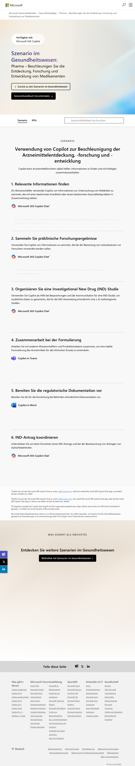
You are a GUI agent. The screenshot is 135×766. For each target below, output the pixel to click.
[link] (4, 554)
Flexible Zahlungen (37, 727)
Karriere (108, 686)
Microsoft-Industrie (74, 712)
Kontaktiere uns (88, 749)
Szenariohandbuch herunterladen (32, 95)
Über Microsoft (110, 689)
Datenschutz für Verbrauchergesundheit (87, 752)
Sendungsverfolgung (38, 704)
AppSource (90, 712)
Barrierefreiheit (110, 716)
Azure (88, 686)
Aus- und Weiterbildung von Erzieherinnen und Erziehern (58, 723)
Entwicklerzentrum (93, 689)
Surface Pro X (17, 701)
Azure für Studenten (56, 738)
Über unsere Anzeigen (110, 756)
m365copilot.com (65, 491)
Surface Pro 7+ (17, 712)
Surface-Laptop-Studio (20, 697)
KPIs (34, 120)
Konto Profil (34, 686)
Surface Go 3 (16, 704)
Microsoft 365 (72, 697)
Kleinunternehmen (74, 716)
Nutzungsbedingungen (58, 752)
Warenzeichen (113, 752)
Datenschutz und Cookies (108, 749)
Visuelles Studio (92, 716)
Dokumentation (92, 693)
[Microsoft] (14, 5)
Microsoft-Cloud (73, 686)
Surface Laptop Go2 (19, 689)
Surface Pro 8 (17, 693)
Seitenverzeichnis (55, 749)
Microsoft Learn (92, 697)
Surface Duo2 (17, 708)
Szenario (22, 120)
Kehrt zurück (35, 701)
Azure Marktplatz (92, 708)
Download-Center (37, 689)
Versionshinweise (72, 749)
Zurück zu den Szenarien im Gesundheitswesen (43, 86)
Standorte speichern (38, 708)
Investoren (109, 708)
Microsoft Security (74, 689)
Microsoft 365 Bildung (57, 708)
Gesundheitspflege (47, 13)
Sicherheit (108, 719)
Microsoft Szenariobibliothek (22, 13)
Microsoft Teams (73, 708)
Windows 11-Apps (18, 716)
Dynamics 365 (72, 693)
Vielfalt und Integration (113, 712)
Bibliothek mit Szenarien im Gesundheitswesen (66, 558)
